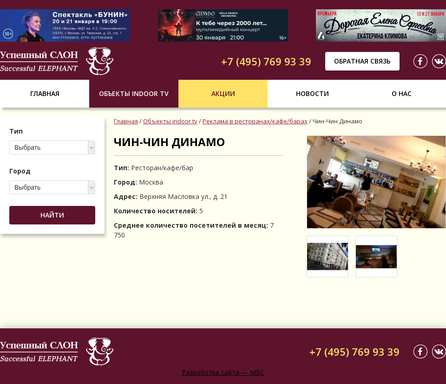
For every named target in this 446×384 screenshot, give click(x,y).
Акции (223, 93)
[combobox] (52, 147)
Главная (44, 93)
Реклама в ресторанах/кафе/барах (255, 121)
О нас (402, 93)
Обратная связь (362, 61)
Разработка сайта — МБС (223, 372)
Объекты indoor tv (134, 93)
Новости (312, 93)
